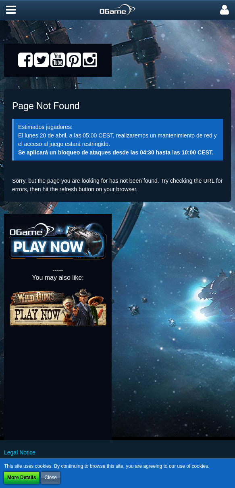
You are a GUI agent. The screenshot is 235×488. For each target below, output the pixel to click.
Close (50, 477)
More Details (21, 477)
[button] (11, 10)
